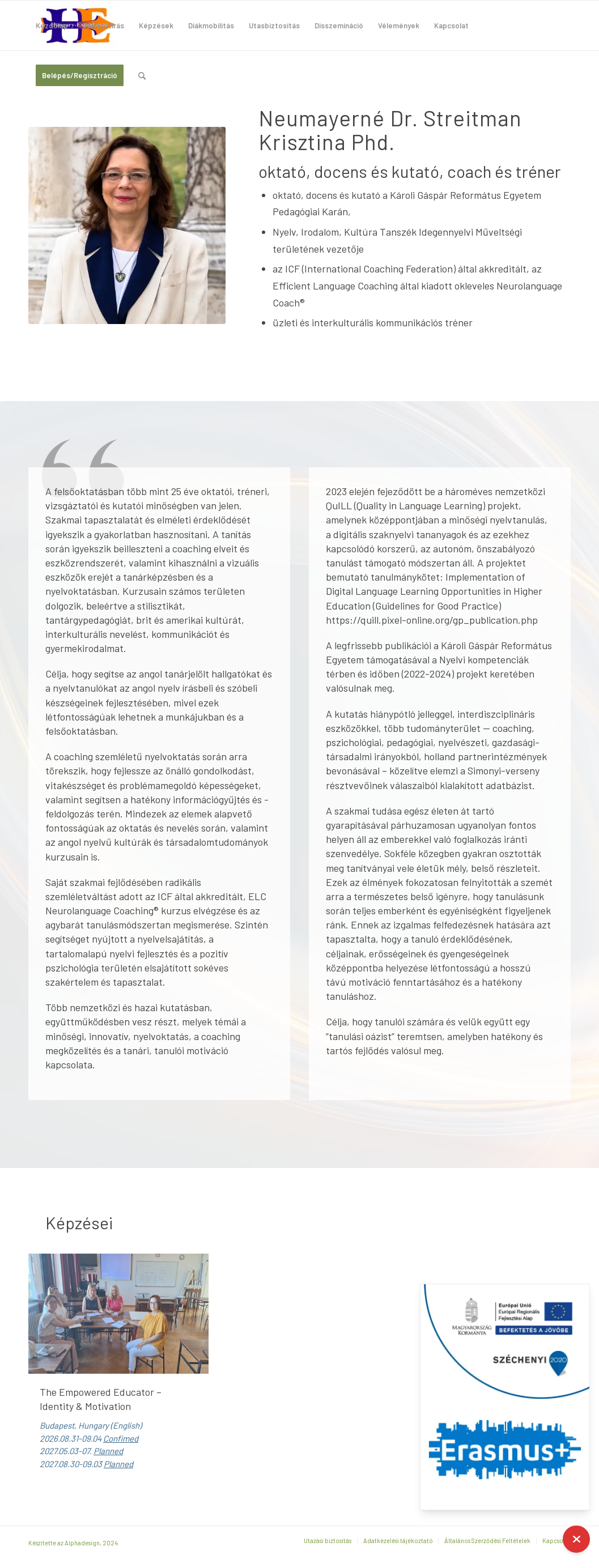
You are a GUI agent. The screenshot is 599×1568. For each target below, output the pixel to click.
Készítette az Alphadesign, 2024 (73, 1542)
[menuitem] (51, 25)
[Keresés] (142, 75)
